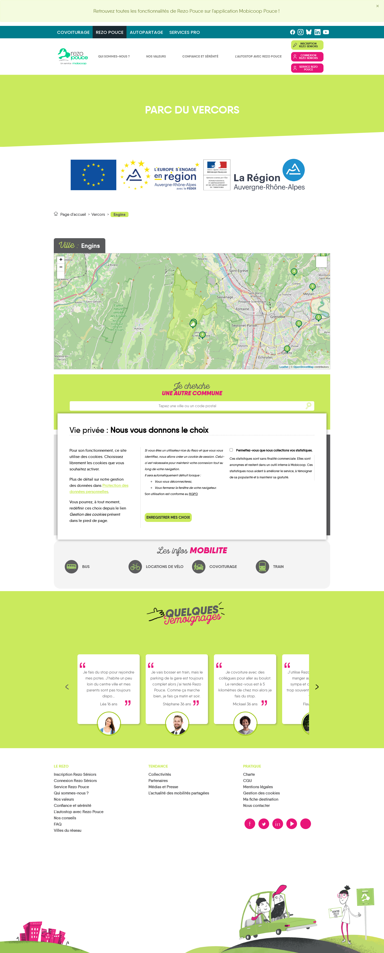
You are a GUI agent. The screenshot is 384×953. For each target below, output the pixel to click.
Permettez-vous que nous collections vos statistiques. (274, 450)
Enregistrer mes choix (168, 517)
